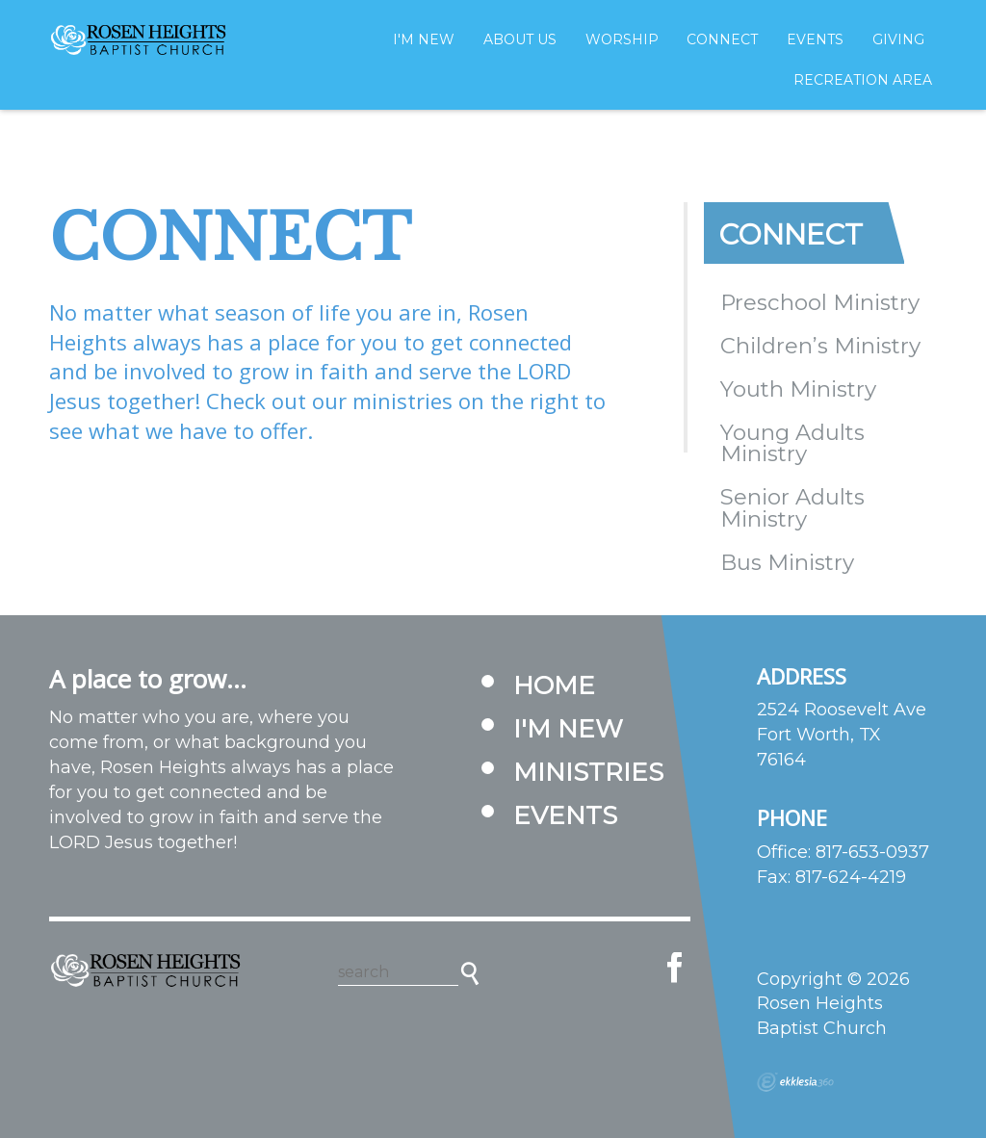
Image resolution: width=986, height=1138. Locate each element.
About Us (520, 39)
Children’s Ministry (820, 345)
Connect (722, 39)
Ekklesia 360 (795, 1082)
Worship (622, 39)
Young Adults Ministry (792, 443)
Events (815, 39)
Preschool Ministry (820, 302)
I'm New (423, 39)
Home (554, 685)
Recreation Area (862, 80)
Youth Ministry (798, 388)
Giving (898, 39)
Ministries (588, 772)
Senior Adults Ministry (792, 507)
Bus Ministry (787, 562)
